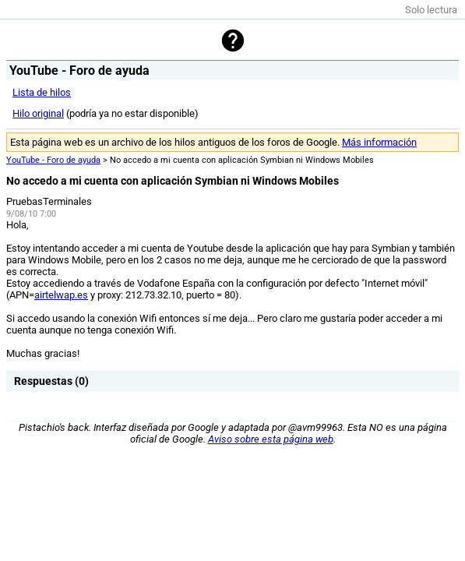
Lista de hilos (41, 92)
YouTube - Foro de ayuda (53, 160)
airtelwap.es (61, 295)
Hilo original (38, 113)
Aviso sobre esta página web (270, 439)
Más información (379, 142)
